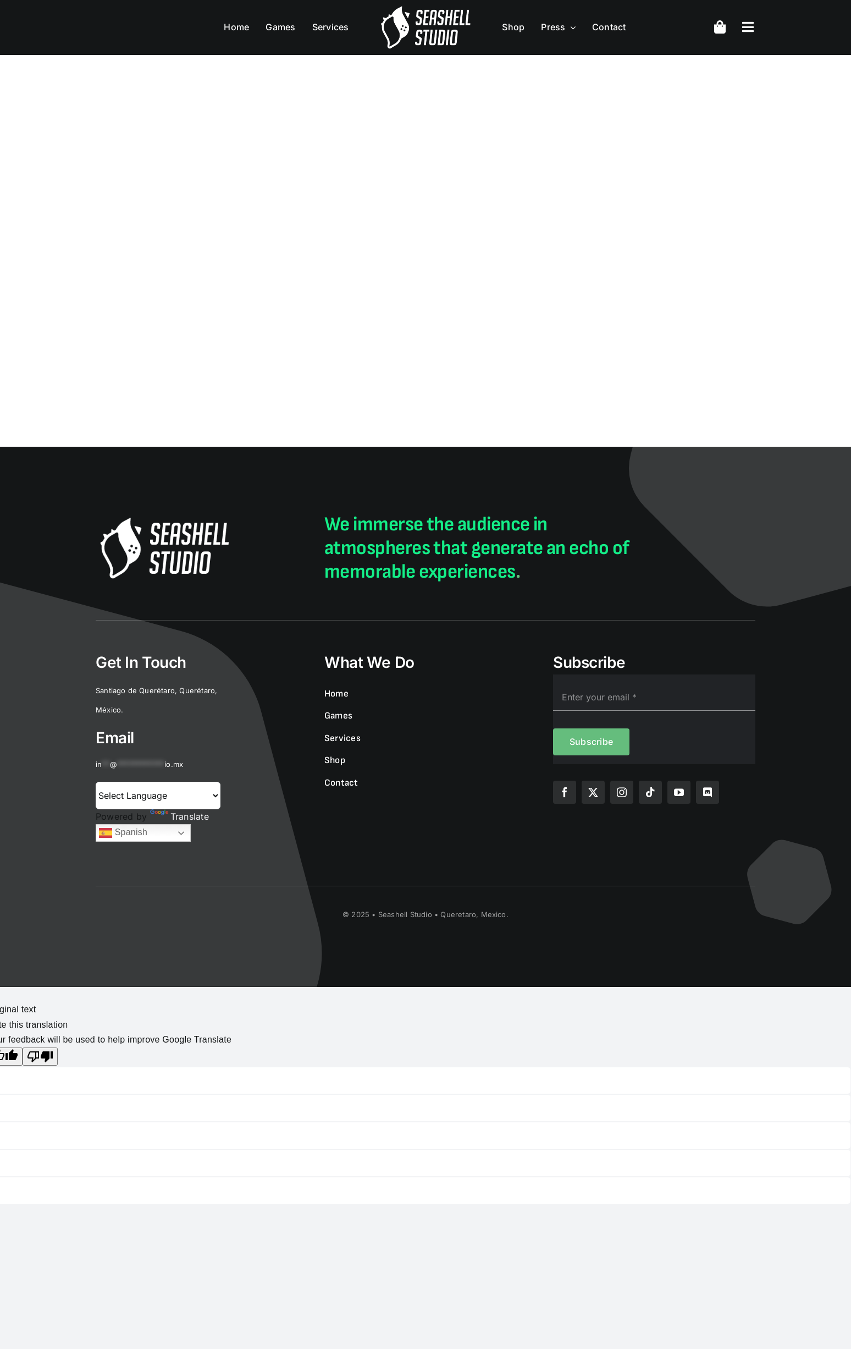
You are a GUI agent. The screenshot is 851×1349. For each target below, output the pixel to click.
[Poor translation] (40, 1057)
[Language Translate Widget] (158, 795)
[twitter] (593, 792)
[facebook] (564, 792)
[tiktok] (650, 792)
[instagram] (621, 792)
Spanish (123, 833)
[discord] (707, 792)
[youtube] (678, 792)
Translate (179, 816)
